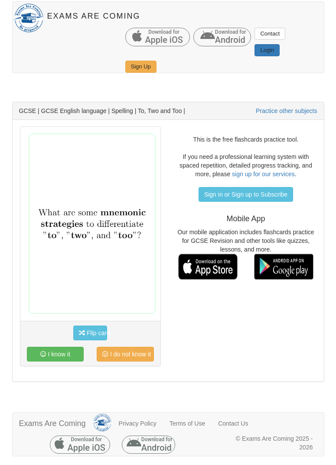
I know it (55, 354)
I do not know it (126, 354)
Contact (270, 33)
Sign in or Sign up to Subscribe (245, 194)
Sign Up (141, 66)
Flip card (93, 332)
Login (267, 50)
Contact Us (233, 423)
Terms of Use (187, 423)
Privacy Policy (138, 423)
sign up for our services (263, 174)
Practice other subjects (286, 110)
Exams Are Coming (52, 423)
